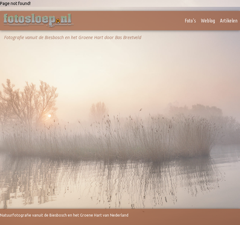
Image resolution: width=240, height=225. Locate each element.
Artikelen (229, 20)
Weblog (208, 20)
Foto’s (190, 20)
